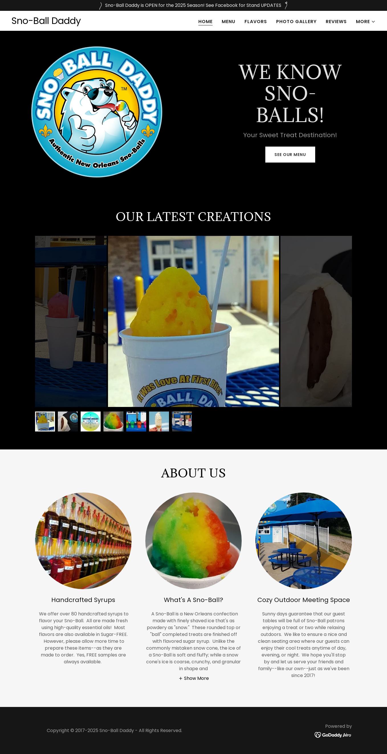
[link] (46, 22)
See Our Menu (290, 154)
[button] (366, 21)
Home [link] (205, 21)
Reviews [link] (336, 21)
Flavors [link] (256, 21)
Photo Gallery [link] (296, 21)
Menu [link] (228, 21)
